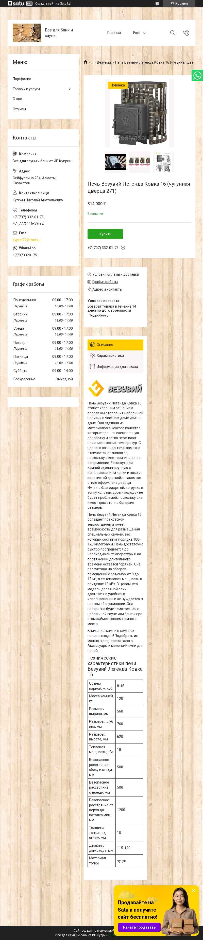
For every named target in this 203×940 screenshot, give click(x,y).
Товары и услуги (26, 89)
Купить (105, 234)
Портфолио (22, 79)
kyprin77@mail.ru (27, 240)
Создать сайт (45, 3)
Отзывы (19, 109)
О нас (17, 99)
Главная (114, 33)
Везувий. (104, 62)
